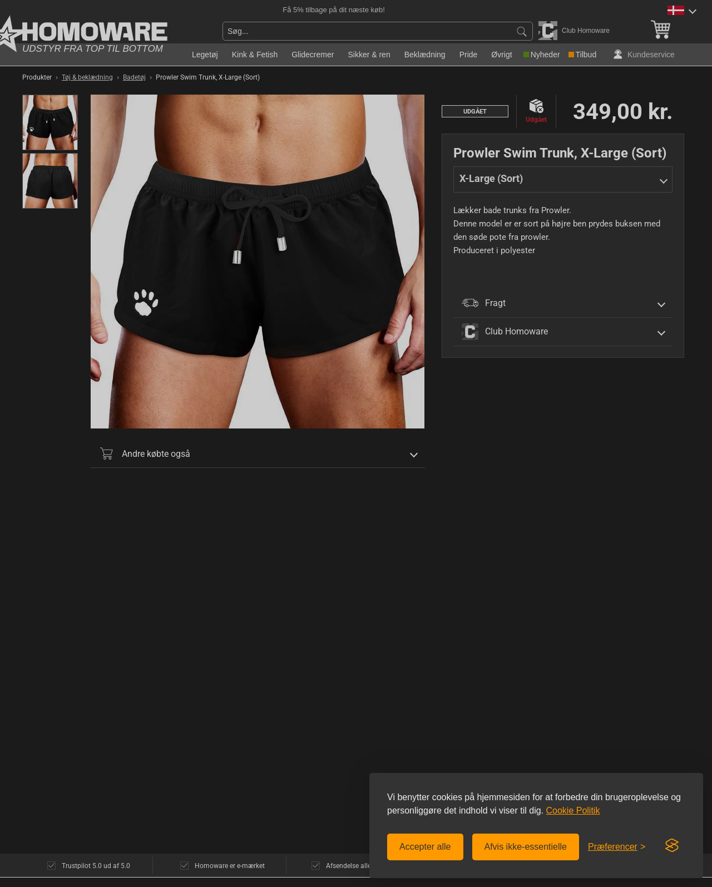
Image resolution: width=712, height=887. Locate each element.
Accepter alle (425, 846)
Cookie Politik (573, 810)
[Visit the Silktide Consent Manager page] (672, 845)
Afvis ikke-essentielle (525, 846)
